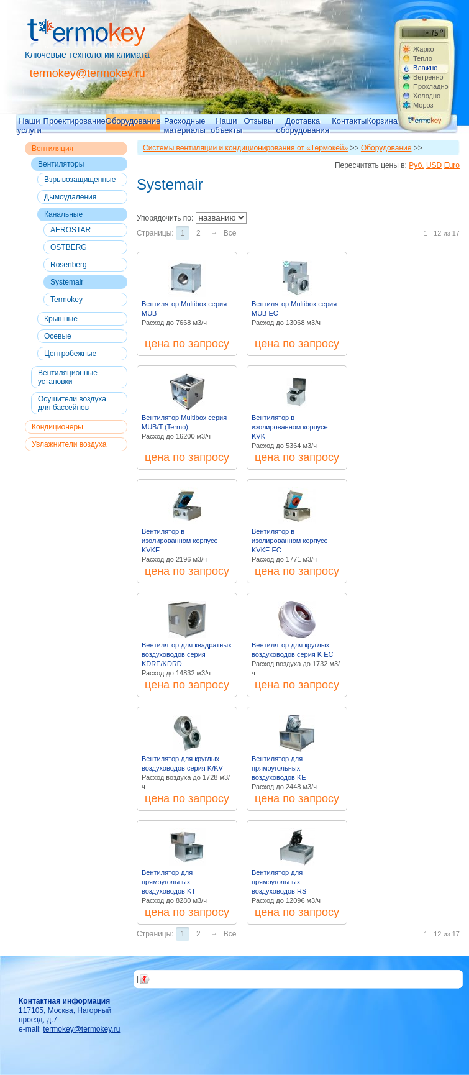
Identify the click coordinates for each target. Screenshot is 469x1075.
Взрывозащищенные (80, 179)
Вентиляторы (61, 164)
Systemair (66, 282)
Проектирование (74, 121)
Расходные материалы (184, 125)
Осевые (57, 336)
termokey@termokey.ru (87, 73)
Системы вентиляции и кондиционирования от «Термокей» (245, 148)
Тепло (422, 58)
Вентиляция (52, 148)
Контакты (349, 121)
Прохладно (430, 86)
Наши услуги (29, 125)
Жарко (423, 49)
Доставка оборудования (302, 125)
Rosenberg (68, 264)
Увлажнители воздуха (69, 444)
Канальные (63, 214)
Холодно (426, 95)
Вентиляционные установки (68, 377)
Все (230, 233)
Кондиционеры (57, 427)
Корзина (382, 121)
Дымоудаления (70, 197)
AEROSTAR (70, 230)
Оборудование (133, 121)
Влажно (425, 67)
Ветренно (428, 77)
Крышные (61, 318)
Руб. (416, 165)
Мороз (423, 105)
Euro (452, 165)
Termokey (66, 299)
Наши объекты (226, 125)
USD (434, 165)
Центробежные (70, 353)
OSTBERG (68, 247)
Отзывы (259, 121)
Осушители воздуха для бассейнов (72, 403)
